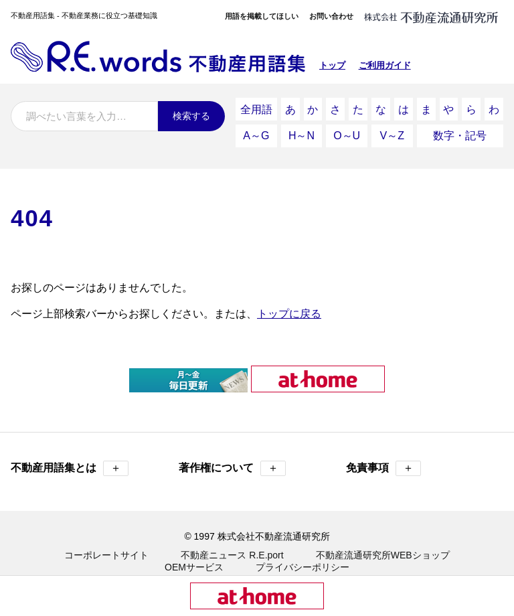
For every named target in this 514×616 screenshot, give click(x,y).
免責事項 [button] (383, 456)
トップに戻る (289, 301)
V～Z (392, 127)
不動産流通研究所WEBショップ (383, 543)
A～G (256, 127)
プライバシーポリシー (302, 555)
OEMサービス (194, 555)
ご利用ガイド (385, 65)
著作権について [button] (232, 456)
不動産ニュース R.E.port (232, 543)
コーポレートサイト (106, 543)
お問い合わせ (331, 16)
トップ (332, 65)
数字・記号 (460, 127)
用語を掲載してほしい (261, 16)
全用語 (256, 106)
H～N (301, 127)
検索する (191, 115)
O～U (346, 127)
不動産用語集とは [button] (69, 456)
